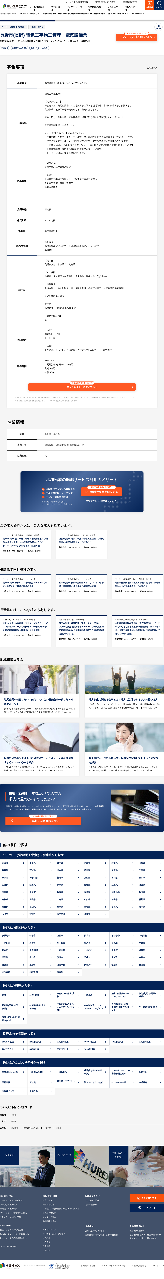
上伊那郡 (34, 958)
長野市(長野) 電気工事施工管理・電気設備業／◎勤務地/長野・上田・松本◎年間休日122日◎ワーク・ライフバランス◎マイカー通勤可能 (93, 14)
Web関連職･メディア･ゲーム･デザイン (93, 1014)
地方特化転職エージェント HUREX (13, 14)
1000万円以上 (90, 1057)
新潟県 (60, 885)
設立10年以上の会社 (22, 48)
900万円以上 (62, 1057)
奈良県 (87, 900)
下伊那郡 (116, 943)
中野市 (142, 965)
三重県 (115, 892)
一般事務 (88, 1002)
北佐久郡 (34, 980)
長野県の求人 (34, 14)
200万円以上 (35, 1049)
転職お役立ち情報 (51, 1203)
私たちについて (50, 1237)
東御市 (33, 972)
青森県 (33, 870)
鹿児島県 (61, 922)
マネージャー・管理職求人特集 (13, 1220)
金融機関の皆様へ (131, 3)
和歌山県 (116, 900)
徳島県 (115, 907)
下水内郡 (6, 950)
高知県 (33, 914)
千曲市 (87, 965)
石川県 (115, 885)
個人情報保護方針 (83, 1273)
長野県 (14, 1122)
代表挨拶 (46, 1249)
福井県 (142, 885)
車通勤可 (5, 48)
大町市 (115, 965)
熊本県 (142, 914)
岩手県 (60, 870)
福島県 (5, 878)
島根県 (5, 907)
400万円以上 (90, 1049)
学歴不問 (39, 48)
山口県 (87, 907)
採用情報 (46, 1253)
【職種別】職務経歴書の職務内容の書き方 (61, 1216)
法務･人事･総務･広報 (65, 1002)
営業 (4, 1002)
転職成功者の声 (49, 1220)
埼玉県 (115, 878)
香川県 (142, 907)
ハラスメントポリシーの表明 (110, 1273)
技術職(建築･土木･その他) (38, 1014)
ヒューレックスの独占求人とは (13, 1245)
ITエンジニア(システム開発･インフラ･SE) (66, 1014)
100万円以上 (8, 1049)
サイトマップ (158, 1273)
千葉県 (142, 878)
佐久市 (87, 950)
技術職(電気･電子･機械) (147, 1002)
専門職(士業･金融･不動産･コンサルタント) (120, 1014)
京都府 (5, 900)
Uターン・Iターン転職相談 (11, 1208)
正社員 (52, 48)
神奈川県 (34, 885)
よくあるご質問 (92, 1208)
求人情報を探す (7, 1203)
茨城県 (33, 878)
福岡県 (60, 914)
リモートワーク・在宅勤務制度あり (121, 1080)
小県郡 (115, 950)
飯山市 (115, 972)
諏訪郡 (5, 965)
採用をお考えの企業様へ (106, 3)
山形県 (142, 870)
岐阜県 (33, 892)
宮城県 (87, 870)
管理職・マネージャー (66, 1090)
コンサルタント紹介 (9, 1254)
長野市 (5, 972)
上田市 (115, 958)
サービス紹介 (6, 1232)
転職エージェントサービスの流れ (14, 1241)
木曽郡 (60, 980)
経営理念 (46, 1245)
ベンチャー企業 (119, 1090)
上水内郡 (88, 958)
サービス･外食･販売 (148, 1014)
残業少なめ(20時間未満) (93, 1080)
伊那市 (33, 943)
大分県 (5, 922)
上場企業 (34, 1099)
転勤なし (143, 1080)
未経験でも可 (8, 1099)
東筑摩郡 (61, 972)
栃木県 (60, 878)
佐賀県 (87, 914)
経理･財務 (34, 1002)
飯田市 (142, 972)
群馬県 (87, 878)
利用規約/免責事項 (138, 1273)
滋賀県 (142, 892)
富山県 (87, 885)
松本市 (5, 958)
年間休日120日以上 (11, 1080)
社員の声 (46, 1258)
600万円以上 (144, 1049)
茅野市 (33, 950)
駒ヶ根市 (61, 950)
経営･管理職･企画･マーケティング (120, 1002)
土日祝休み (62, 1080)
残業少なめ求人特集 (8, 1212)
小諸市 (142, 950)
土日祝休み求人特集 (8, 1216)
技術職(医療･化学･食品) (10, 1014)
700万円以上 (8, 1057)
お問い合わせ (91, 1212)
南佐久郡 (88, 972)
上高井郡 (61, 958)
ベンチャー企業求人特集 (10, 1224)
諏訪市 (33, 965)
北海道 (5, 870)
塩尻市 (60, 943)
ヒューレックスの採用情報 (75, 3)
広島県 (60, 907)
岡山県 (33, 907)
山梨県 (5, 892)
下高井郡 (143, 943)
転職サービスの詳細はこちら (100, 502)
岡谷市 (87, 943)
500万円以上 (117, 1049)
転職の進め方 (48, 1212)
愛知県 (87, 892)
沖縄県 (87, 922)
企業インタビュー (50, 1224)
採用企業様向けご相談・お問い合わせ (101, 1242)
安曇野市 (6, 943)
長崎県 (115, 914)
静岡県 (60, 892)
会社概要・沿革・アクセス (54, 1241)
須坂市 (60, 965)
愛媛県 (5, 914)
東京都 (5, 885)
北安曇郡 (6, 980)
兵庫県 (60, 900)
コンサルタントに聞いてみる (136, 36)
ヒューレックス (10, 1273)
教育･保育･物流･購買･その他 (11, 1026)
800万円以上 (35, 1057)
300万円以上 (62, 1049)
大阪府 (33, 900)
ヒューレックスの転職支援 (11, 1237)
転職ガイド (47, 1208)
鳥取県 (142, 900)
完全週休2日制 (36, 1080)
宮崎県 (33, 922)
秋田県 (115, 870)
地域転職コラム (49, 1228)
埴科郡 (142, 958)
